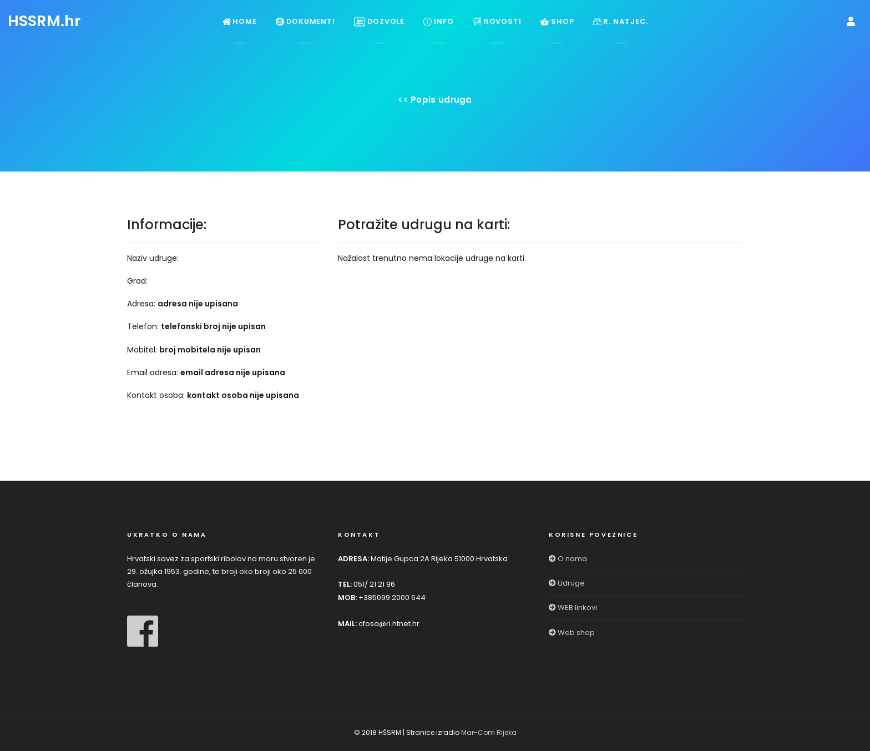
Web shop (572, 632)
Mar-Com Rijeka (489, 732)
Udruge (567, 583)
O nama (568, 558)
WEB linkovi (573, 607)
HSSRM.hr (44, 21)
